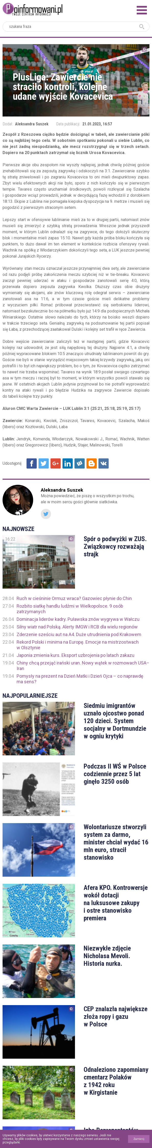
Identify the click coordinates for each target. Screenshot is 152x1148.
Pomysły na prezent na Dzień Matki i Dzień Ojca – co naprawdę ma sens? (80, 678)
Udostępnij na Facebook (32, 463)
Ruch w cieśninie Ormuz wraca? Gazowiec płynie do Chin (74, 598)
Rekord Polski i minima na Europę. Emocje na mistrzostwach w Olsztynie (78, 644)
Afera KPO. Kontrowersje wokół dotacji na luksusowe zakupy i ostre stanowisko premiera (116, 903)
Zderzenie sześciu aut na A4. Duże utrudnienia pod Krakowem (79, 634)
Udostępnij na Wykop (79, 463)
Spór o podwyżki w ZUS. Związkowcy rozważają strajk (115, 546)
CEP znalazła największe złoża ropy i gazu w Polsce (115, 1016)
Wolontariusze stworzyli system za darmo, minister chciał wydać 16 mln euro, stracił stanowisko (116, 842)
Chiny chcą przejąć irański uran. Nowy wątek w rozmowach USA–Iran (83, 665)
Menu (142, 10)
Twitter (46, 514)
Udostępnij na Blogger (91, 463)
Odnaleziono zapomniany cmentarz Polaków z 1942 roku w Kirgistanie (116, 1081)
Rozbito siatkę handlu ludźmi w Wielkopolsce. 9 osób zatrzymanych (70, 608)
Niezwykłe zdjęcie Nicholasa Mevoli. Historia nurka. (107, 955)
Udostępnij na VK (103, 463)
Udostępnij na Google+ (55, 463)
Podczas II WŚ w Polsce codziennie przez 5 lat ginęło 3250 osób (115, 773)
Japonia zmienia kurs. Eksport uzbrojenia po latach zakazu (75, 655)
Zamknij (138, 1139)
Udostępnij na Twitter (44, 463)
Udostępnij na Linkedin (67, 463)
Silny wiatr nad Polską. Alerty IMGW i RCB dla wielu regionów (77, 626)
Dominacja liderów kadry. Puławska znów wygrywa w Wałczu (78, 619)
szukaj (142, 27)
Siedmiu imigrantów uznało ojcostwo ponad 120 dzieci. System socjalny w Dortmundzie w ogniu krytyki (115, 721)
